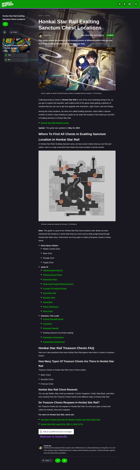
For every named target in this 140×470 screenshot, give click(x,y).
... (66, 453)
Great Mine (48, 302)
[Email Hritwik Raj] (64, 461)
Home (40, 15)
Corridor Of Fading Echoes (55, 289)
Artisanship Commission (54, 342)
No (9, 59)
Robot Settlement (50, 307)
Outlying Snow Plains (52, 275)
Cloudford (47, 324)
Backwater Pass (50, 279)
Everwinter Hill (49, 293)
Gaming (47, 15)
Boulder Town (49, 298)
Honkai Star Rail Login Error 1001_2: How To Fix (62, 424)
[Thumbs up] (5, 24)
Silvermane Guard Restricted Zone (58, 284)
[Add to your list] (5, 32)
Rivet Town (48, 311)
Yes (9, 55)
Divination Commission (53, 337)
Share (14, 32)
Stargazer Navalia (50, 328)
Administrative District (53, 270)
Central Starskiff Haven (53, 319)
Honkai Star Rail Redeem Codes (55, 123)
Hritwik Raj (47, 446)
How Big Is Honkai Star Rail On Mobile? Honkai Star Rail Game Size (70, 420)
